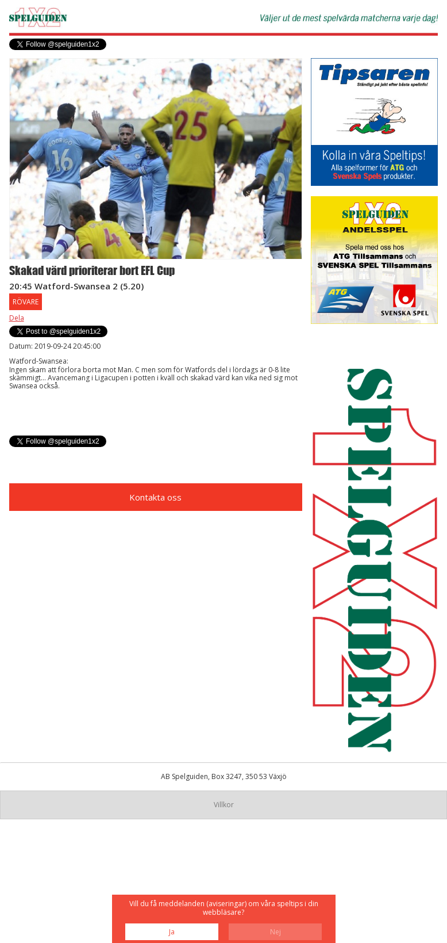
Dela (16, 318)
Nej (275, 932)
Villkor (224, 805)
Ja (172, 932)
